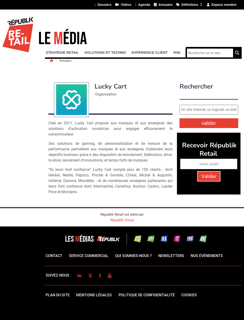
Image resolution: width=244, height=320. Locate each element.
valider (209, 123)
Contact (54, 256)
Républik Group (122, 220)
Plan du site (58, 295)
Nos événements (207, 256)
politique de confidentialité (147, 295)
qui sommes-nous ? (133, 256)
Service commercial (88, 256)
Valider (208, 176)
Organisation (105, 94)
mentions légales (94, 295)
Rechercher (196, 86)
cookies (189, 295)
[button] (64, 51)
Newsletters (171, 256)
